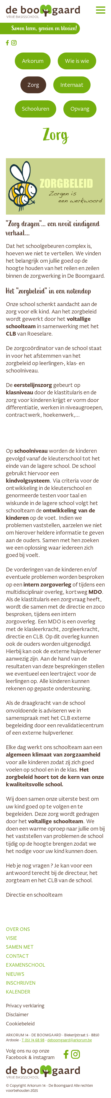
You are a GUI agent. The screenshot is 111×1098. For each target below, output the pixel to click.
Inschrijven (21, 982)
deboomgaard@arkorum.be (69, 1040)
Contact (17, 956)
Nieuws (15, 974)
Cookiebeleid (20, 1023)
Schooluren (35, 109)
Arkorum (33, 61)
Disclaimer (17, 1014)
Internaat (71, 85)
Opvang (79, 109)
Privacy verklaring (25, 1005)
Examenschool (25, 964)
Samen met (19, 946)
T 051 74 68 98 (33, 1040)
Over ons (18, 929)
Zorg (33, 85)
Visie (11, 938)
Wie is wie (77, 61)
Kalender (18, 991)
